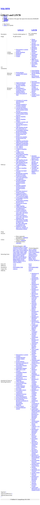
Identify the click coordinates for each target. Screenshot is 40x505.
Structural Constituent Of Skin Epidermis (22, 363)
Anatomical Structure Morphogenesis (21, 394)
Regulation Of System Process (35, 465)
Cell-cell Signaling (34, 482)
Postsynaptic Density (21, 390)
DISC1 (14, 250)
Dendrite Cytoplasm (34, 467)
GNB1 (25, 251)
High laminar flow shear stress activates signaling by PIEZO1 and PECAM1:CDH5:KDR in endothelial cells (22, 222)
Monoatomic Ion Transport (36, 470)
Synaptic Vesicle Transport (36, 95)
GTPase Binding (20, 381)
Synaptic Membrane (34, 373)
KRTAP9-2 (15, 257)
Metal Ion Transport (34, 474)
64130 (30, 264)
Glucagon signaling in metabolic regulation (21, 105)
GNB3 (18, 253)
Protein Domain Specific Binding (36, 72)
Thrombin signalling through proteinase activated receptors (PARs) (21, 182)
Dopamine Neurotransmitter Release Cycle (36, 157)
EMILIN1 (25, 250)
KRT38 (22, 255)
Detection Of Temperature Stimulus (35, 452)
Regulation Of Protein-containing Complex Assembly (35, 392)
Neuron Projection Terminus (34, 436)
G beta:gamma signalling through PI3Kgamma (22, 130)
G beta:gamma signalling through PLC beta (22, 155)
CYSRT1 (25, 248)
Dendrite (18, 55)
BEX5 (21, 247)
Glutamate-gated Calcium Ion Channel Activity (36, 361)
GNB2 (14, 253)
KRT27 (24, 254)
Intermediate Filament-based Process (21, 377)
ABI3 (24, 246)
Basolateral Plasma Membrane (34, 50)
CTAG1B (20, 248)
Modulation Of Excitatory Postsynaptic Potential (35, 286)
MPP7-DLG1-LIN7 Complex (35, 60)
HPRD (5, 25)
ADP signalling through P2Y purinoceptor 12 (21, 128)
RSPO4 (18, 259)
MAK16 (34, 256)
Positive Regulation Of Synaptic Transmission (35, 340)
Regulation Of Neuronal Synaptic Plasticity (35, 281)
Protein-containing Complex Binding (20, 386)
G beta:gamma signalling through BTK (22, 198)
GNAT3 (22, 251)
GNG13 (21, 30)
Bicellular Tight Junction (35, 45)
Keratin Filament (20, 361)
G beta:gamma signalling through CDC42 (22, 201)
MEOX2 (24, 257)
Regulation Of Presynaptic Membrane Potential (35, 478)
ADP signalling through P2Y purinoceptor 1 (21, 160)
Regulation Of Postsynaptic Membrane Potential (35, 431)
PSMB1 (30, 259)
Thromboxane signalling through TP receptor (22, 174)
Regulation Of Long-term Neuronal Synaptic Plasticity (35, 299)
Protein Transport (34, 93)
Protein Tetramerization (35, 420)
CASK (30, 252)
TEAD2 (22, 259)
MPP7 (30, 257)
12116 (14, 265)
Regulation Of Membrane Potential (35, 318)
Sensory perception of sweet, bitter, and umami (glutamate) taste (22, 213)
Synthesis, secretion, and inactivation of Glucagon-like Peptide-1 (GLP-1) (22, 124)
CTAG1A (15, 248)
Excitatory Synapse (34, 485)
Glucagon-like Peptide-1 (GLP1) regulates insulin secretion (22, 110)
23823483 (18, 243)
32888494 (25, 237)
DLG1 (18, 250)
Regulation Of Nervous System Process (35, 322)
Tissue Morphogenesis (21, 396)
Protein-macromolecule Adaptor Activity (36, 76)
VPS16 (14, 262)
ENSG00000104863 (33, 267)
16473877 (6, 20)
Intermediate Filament (21, 368)
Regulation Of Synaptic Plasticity (35, 291)
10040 (30, 265)
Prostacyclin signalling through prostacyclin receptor (21, 134)
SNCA (34, 259)
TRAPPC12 (36, 260)
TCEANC (31, 260)
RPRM (14, 259)
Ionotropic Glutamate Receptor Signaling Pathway (34, 306)
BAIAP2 (34, 250)
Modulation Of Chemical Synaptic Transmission (35, 275)
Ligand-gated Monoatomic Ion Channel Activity (36, 489)
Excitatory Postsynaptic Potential (35, 366)
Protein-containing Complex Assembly (34, 356)
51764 (14, 264)
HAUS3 (15, 254)
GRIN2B (31, 255)
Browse (5, 16)
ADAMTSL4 (16, 247)
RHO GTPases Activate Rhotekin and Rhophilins (35, 162)
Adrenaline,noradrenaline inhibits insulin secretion (22, 141)
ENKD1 (37, 252)
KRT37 (18, 255)
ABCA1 (30, 249)
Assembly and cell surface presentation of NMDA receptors (35, 170)
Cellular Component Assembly (34, 332)
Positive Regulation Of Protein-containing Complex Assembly (35, 381)
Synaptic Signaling (34, 352)
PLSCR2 (18, 258)
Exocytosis (34, 81)
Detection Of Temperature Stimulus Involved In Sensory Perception (35, 446)
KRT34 (15, 255)
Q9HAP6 (31, 269)
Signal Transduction (21, 82)
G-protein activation (21, 107)
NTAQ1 (34, 257)
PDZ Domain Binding (35, 294)
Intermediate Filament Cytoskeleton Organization (21, 374)
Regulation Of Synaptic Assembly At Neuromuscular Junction (35, 88)
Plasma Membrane (20, 52)
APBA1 (35, 249)
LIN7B (34, 30)
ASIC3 (30, 250)
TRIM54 (19, 261)
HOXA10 (19, 254)
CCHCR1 (25, 247)
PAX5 (14, 258)
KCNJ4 (30, 256)
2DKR (30, 270)
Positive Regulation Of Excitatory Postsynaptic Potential (35, 312)
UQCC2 (24, 261)
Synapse (18, 56)
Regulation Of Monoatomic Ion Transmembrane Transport (36, 457)
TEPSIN (15, 261)
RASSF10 (23, 258)
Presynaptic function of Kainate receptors (21, 191)
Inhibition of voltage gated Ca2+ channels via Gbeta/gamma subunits (22, 228)
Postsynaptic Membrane (35, 55)
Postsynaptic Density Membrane (35, 65)
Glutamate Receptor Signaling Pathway (34, 346)
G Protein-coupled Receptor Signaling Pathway (20, 85)
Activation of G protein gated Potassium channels (21, 102)
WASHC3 (19, 262)
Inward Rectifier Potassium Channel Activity (36, 462)
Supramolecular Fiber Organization (21, 384)
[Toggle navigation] (1, 13)
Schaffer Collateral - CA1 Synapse (36, 426)
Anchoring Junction (34, 57)
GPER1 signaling (20, 206)
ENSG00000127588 (18, 267)
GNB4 (21, 253)
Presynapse (34, 62)
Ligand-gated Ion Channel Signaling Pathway (35, 327)
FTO (14, 251)
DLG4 (21, 250)
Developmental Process (21, 398)
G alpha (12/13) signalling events (20, 152)
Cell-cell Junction (34, 42)
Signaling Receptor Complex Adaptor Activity (20, 359)
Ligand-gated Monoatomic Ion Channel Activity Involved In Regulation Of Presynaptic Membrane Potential (36, 413)
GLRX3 (17, 251)
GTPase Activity (20, 406)
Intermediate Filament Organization (21, 366)
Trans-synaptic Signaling (35, 350)
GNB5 (24, 253)
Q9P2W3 (15, 269)
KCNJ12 (35, 255)
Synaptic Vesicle (36, 472)
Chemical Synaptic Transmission (35, 336)
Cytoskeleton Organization (19, 392)
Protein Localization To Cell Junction (35, 403)
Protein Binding (20, 72)
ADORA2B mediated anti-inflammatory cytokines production (21, 209)
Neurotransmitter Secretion (36, 83)
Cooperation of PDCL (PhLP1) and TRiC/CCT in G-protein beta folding (22, 195)
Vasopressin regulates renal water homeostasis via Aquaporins (22, 177)
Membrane (18, 53)
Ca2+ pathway (19, 146)
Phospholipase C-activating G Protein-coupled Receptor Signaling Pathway (21, 90)
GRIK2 (34, 253)
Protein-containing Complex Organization (35, 398)
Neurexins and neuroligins (35, 166)
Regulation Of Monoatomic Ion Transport (36, 387)
